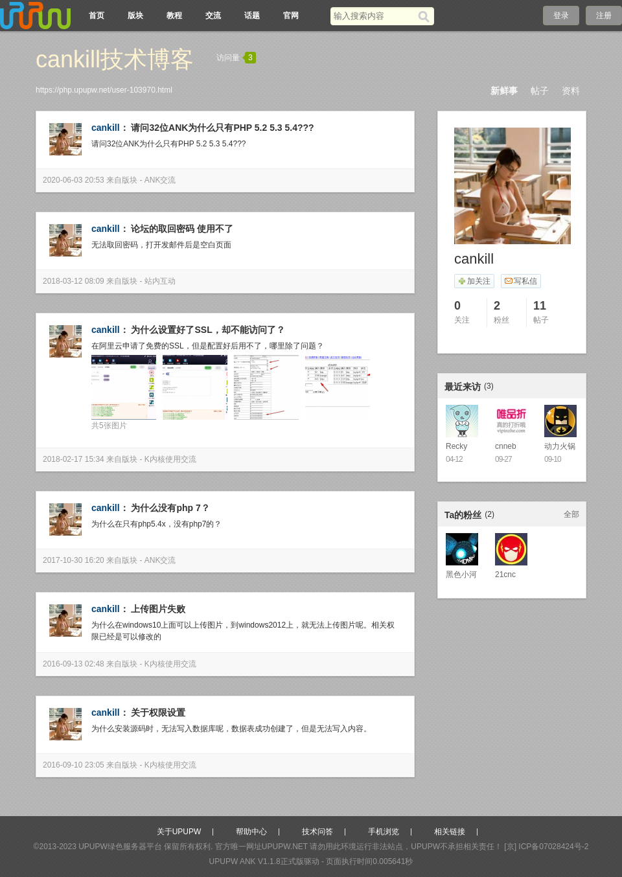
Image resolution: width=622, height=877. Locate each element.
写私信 (520, 281)
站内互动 (160, 281)
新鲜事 (504, 90)
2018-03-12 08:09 (73, 281)
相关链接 (449, 831)
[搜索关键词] (374, 16)
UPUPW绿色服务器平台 (120, 846)
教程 (174, 15)
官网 (291, 15)
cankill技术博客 (115, 59)
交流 (213, 15)
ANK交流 (160, 180)
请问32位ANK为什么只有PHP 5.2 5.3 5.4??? (222, 127)
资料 (571, 90)
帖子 (540, 90)
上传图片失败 (158, 609)
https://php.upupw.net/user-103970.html (104, 90)
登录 (561, 15)
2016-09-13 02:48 (73, 663)
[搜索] (426, 16)
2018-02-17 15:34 (73, 459)
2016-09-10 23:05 (73, 764)
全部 (571, 514)
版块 (135, 15)
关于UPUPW (179, 831)
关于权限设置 (158, 712)
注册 (604, 15)
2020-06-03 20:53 (73, 180)
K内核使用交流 (170, 459)
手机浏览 (383, 831)
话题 (252, 15)
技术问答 (317, 831)
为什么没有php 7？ (170, 508)
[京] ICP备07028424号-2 (546, 846)
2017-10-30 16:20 (73, 560)
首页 (96, 15)
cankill (105, 127)
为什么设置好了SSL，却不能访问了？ (207, 330)
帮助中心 (251, 831)
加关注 (473, 281)
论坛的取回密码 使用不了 (182, 228)
